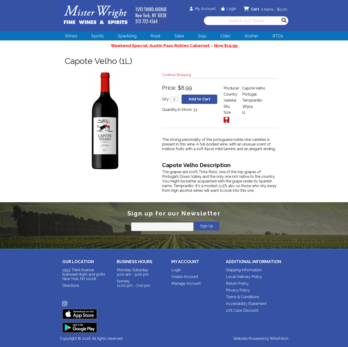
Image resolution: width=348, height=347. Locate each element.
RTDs (278, 35)
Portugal (249, 94)
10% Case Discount (242, 310)
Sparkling (125, 36)
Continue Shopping (176, 75)
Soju (200, 36)
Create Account (184, 276)
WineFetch (279, 338)
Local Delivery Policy (244, 276)
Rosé (155, 35)
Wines (69, 36)
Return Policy (237, 283)
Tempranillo (252, 100)
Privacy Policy (238, 290)
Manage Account (186, 283)
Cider (224, 36)
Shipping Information (244, 270)
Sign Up (206, 226)
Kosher (252, 35)
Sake (179, 35)
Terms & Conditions (242, 297)
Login (228, 9)
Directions (70, 285)
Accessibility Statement (246, 303)
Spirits (96, 36)
